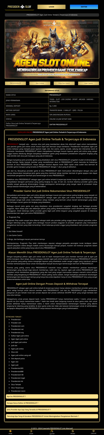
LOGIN (31, 432)
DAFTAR (52, 432)
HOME (10, 432)
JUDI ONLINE (27, 132)
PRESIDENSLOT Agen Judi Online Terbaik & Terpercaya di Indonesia (52, 15)
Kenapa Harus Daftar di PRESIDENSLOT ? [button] (22, 403)
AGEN (20, 132)
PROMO (73, 432)
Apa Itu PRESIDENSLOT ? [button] (16, 396)
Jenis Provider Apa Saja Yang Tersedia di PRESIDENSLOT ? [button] (29, 409)
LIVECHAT (93, 432)
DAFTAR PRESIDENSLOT (58, 124)
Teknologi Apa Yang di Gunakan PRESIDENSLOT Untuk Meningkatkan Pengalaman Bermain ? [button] (43, 416)
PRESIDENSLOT (55, 95)
